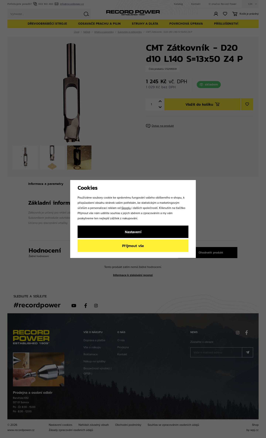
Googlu (126, 208)
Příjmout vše (133, 245)
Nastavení (133, 231)
